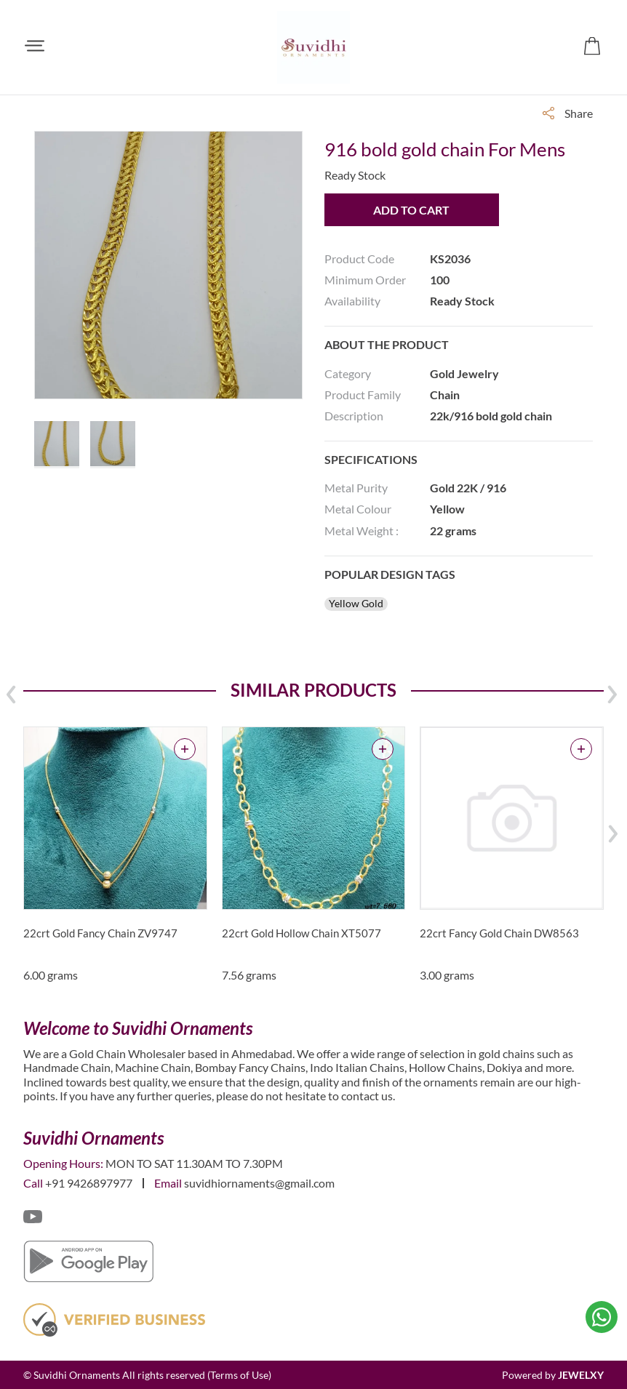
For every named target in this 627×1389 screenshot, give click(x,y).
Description (353, 416)
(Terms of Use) (239, 1375)
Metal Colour (357, 509)
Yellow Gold (356, 604)
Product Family (362, 394)
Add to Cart (411, 210)
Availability (352, 301)
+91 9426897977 (88, 1183)
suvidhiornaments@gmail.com (259, 1183)
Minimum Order (365, 280)
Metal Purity (356, 488)
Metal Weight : (361, 530)
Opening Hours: (63, 1163)
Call (33, 1183)
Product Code (359, 258)
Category (347, 373)
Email (168, 1183)
